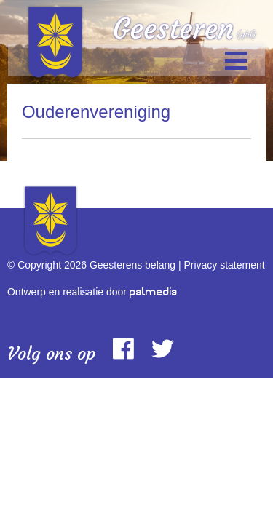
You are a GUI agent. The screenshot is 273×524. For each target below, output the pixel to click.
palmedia (154, 292)
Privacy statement (223, 265)
